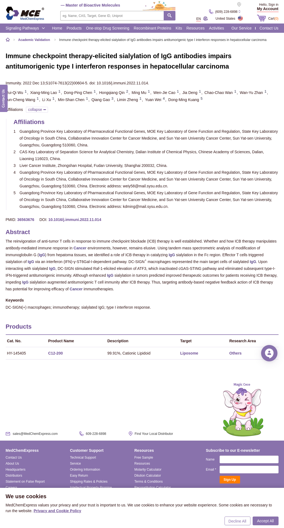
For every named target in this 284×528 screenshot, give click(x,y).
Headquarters (16, 469)
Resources (195, 28)
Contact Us (268, 28)
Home (57, 28)
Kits (179, 28)
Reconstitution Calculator (152, 487)
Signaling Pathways (25, 28)
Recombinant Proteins (152, 28)
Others (235, 353)
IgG (42, 255)
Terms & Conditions (148, 481)
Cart (273, 18)
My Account (268, 9)
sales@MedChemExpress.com (35, 434)
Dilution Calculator (147, 475)
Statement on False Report (25, 481)
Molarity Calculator (148, 469)
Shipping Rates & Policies (88, 481)
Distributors (14, 475)
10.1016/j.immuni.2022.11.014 (74, 219)
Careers (11, 487)
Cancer (80, 248)
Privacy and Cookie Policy (57, 511)
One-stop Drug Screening (107, 28)
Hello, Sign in (269, 5)
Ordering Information (85, 469)
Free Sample (143, 457)
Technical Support (83, 457)
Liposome (189, 353)
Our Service (241, 28)
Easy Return (79, 475)
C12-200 (55, 353)
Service (75, 463)
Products (74, 28)
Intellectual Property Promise (91, 487)
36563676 (25, 219)
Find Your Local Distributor (154, 434)
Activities (216, 28)
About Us (12, 463)
